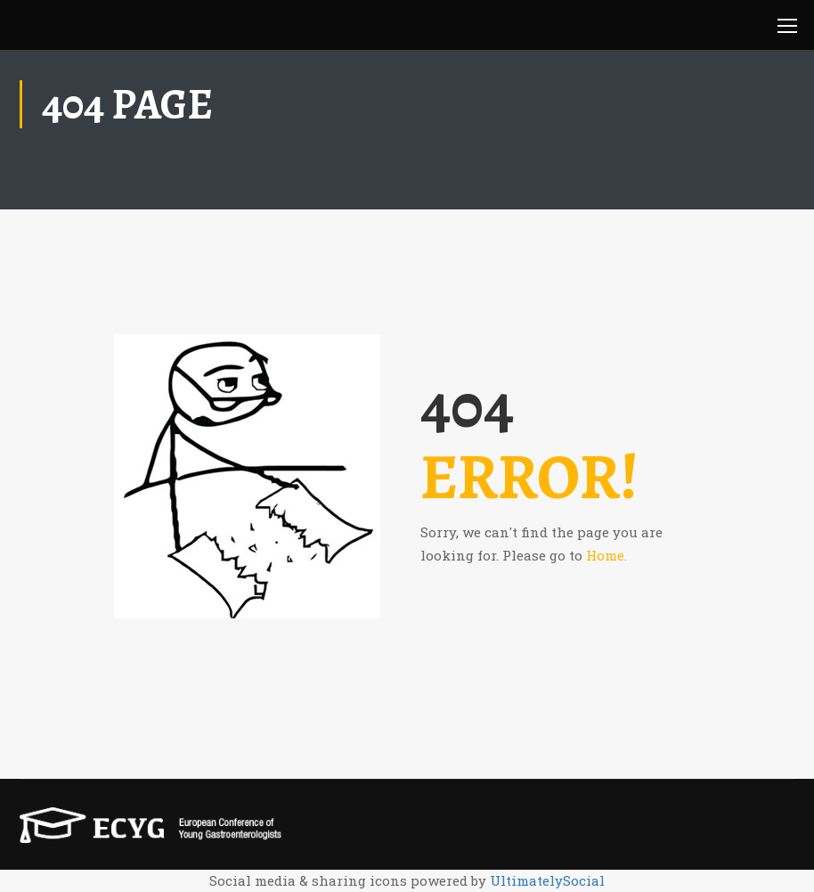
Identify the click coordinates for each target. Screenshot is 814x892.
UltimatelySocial (547, 880)
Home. (606, 555)
